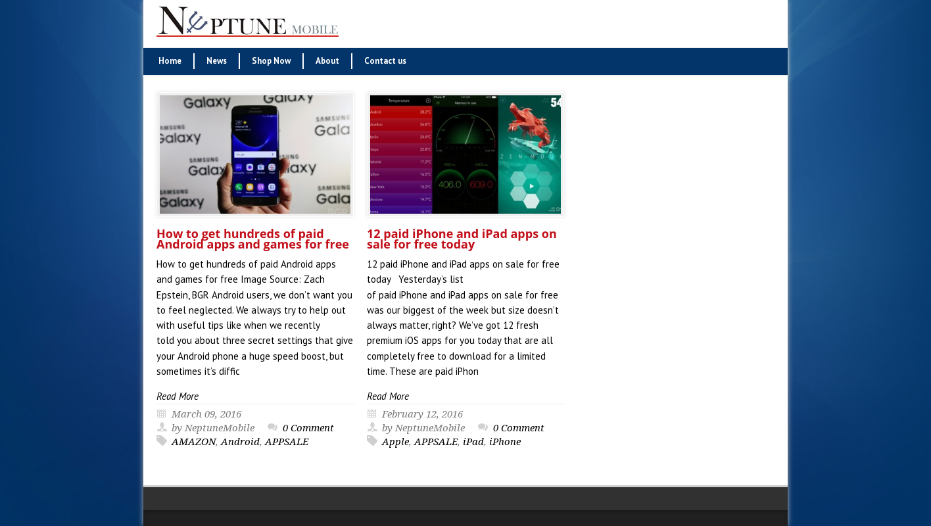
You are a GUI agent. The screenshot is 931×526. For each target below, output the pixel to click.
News (216, 60)
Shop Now (271, 60)
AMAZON (194, 442)
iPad (473, 442)
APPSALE (286, 442)
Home (169, 60)
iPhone (505, 442)
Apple (395, 442)
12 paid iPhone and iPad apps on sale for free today (462, 239)
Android (240, 442)
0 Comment (308, 428)
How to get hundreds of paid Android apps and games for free (252, 239)
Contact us (385, 60)
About (327, 60)
